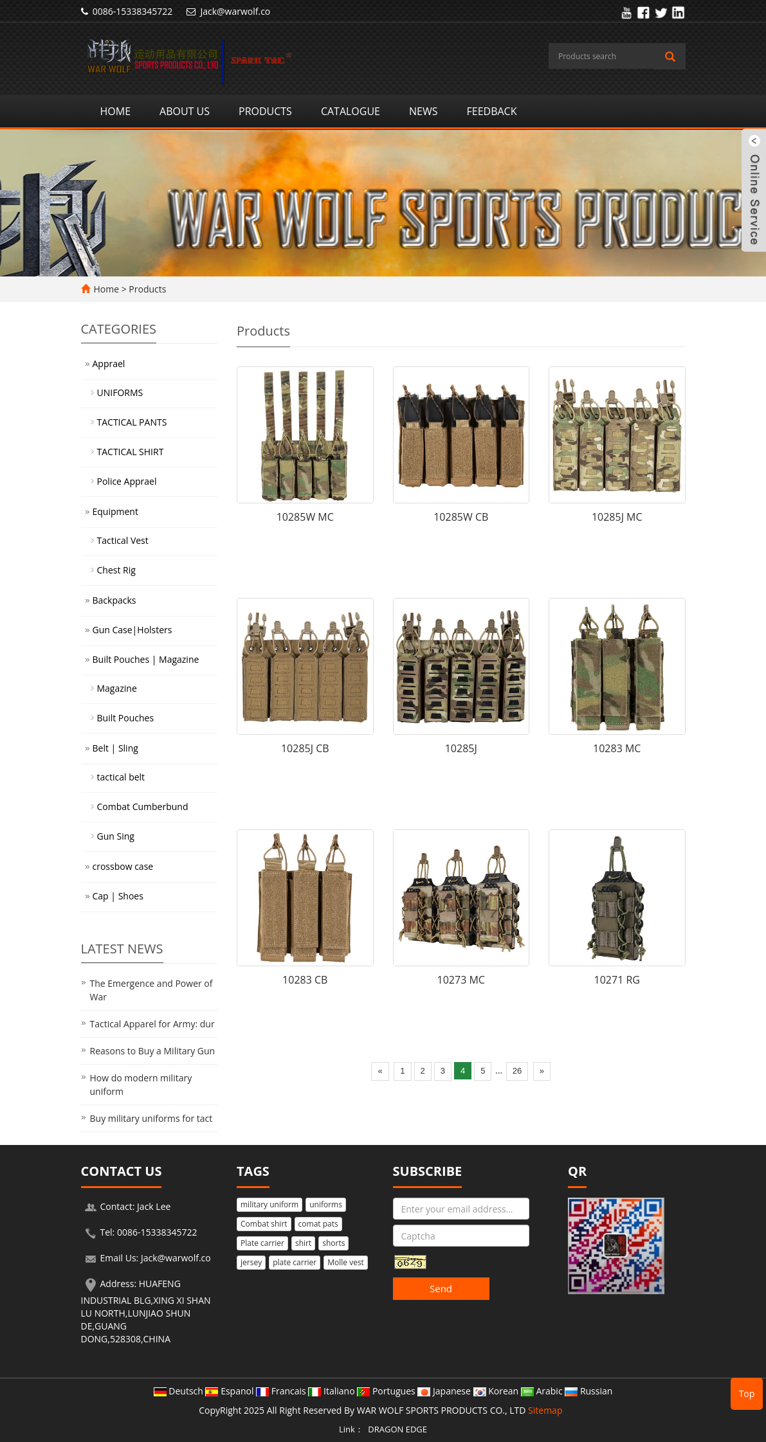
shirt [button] (303, 1243)
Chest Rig (116, 570)
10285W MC (305, 517)
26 (517, 1071)
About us (185, 111)
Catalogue (350, 111)
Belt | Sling (115, 748)
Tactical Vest (123, 540)
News (423, 111)
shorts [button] (333, 1243)
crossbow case (123, 866)
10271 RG (617, 980)
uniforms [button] (325, 1204)
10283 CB (304, 980)
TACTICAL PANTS (132, 422)
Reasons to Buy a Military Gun (152, 1051)
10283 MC (617, 748)
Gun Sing (115, 836)
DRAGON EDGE (397, 1429)
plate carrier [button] (294, 1262)
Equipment (115, 511)
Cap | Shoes (118, 896)
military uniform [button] (269, 1204)
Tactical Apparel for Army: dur (152, 1024)
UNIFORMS (120, 392)
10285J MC (617, 517)
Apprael (109, 363)
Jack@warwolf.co (235, 11)
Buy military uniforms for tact (151, 1118)
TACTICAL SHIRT (130, 452)
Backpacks (114, 600)
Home (115, 111)
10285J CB (305, 748)
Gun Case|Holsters (132, 630)
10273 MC (461, 980)
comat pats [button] (318, 1223)
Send (441, 1288)
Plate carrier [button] (262, 1243)
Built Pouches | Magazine (146, 659)
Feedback (491, 111)
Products (265, 111)
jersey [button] (251, 1262)
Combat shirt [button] (264, 1223)
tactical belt (121, 777)
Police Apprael (127, 481)
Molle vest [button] (345, 1262)
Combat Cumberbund (142, 806)
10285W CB (460, 517)
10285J (461, 748)
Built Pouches (125, 718)
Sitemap (545, 1410)
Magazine (117, 688)
